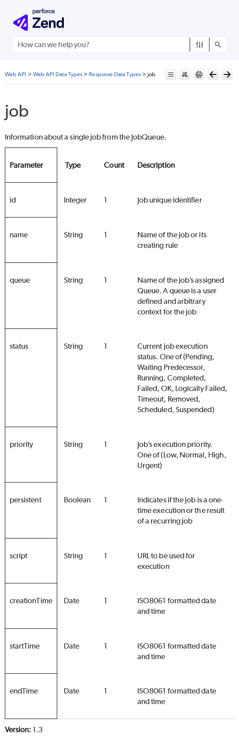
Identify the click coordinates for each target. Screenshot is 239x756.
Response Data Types (115, 74)
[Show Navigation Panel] (221, 19)
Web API (15, 74)
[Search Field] (119, 44)
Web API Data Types (57, 74)
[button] (200, 44)
